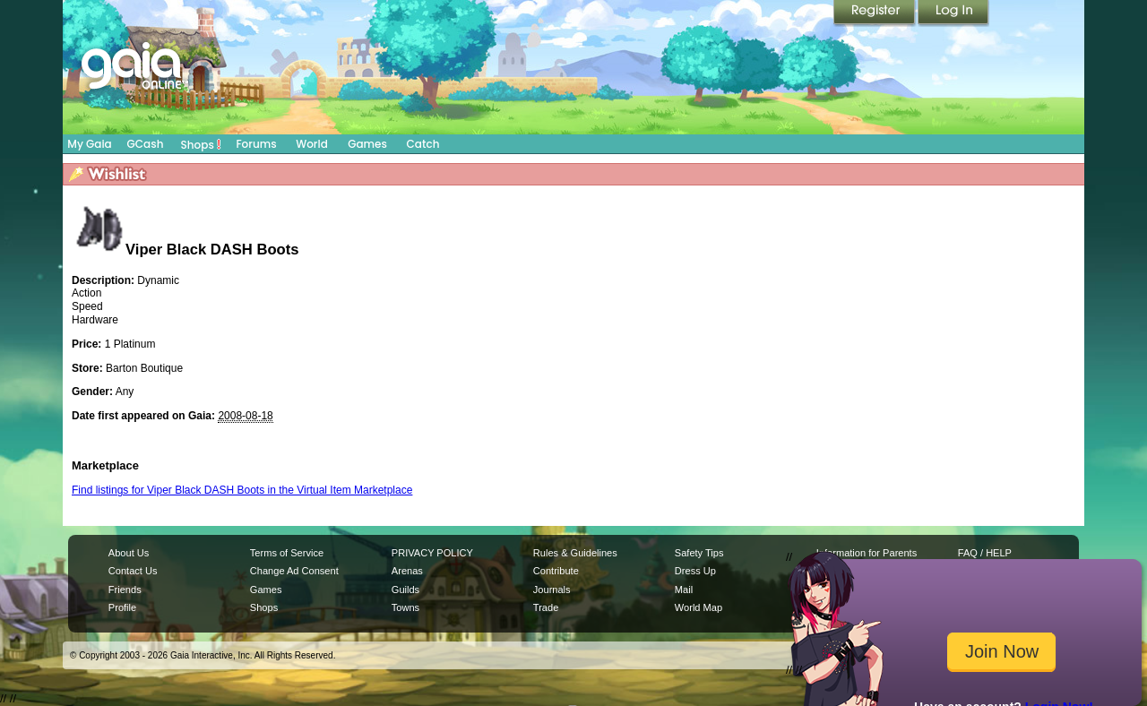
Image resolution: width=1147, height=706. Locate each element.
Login (953, 13)
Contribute (556, 570)
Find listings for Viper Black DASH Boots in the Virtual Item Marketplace (242, 490)
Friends (125, 589)
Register (875, 13)
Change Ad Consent (294, 570)
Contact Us (133, 570)
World (312, 143)
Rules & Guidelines (575, 552)
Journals (552, 589)
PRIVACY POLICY (432, 552)
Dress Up (695, 570)
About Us (128, 552)
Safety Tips (699, 552)
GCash (145, 143)
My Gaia (89, 143)
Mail (684, 589)
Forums (256, 143)
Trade (545, 607)
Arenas (407, 570)
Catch (423, 143)
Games (367, 143)
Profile (122, 607)
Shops (201, 144)
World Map (698, 607)
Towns (405, 607)
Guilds (405, 589)
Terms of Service (286, 552)
